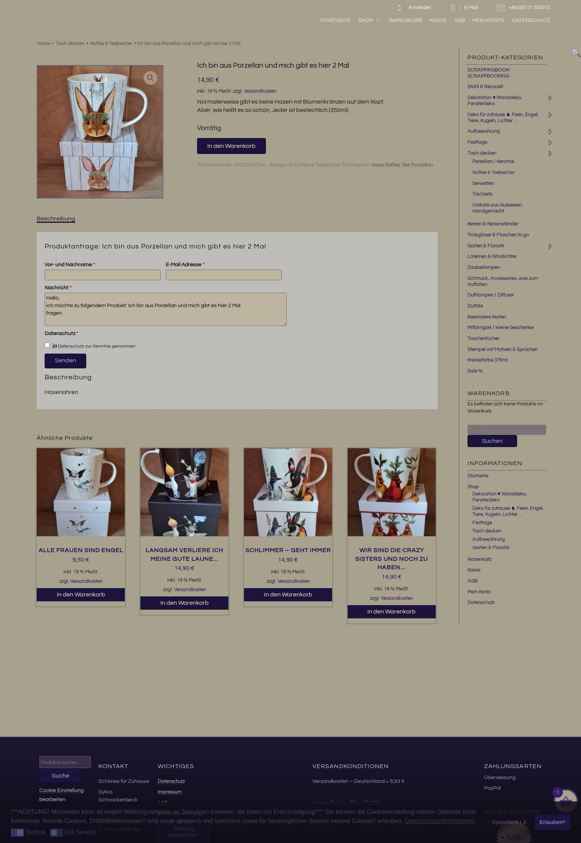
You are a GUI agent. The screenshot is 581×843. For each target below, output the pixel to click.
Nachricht (58, 287)
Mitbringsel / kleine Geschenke (501, 327)
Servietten (483, 183)
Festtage (477, 142)
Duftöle (475, 306)
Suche (60, 776)
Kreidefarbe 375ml (488, 360)
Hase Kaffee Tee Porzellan (402, 165)
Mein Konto (488, 20)
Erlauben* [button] (552, 822)
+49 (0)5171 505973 (524, 8)
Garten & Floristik (486, 245)
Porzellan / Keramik (493, 161)
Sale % (475, 371)
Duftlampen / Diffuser (491, 295)
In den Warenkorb (231, 146)
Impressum (170, 792)
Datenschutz (531, 20)
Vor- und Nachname (70, 264)
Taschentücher (483, 338)
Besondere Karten (487, 317)
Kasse (438, 20)
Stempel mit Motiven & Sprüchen (503, 349)
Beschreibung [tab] (56, 219)
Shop (369, 20)
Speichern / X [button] (509, 822)
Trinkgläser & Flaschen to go (498, 235)
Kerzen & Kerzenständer (493, 224)
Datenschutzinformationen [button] (440, 821)
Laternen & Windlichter (492, 256)
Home (43, 43)
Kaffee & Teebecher (111, 43)
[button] (150, 78)
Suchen (492, 441)
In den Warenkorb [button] (81, 594)
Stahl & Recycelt (485, 86)
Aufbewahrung (484, 131)
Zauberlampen (484, 267)
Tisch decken (70, 43)
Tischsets (482, 194)
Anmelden (412, 8)
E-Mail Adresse (185, 264)
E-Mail (463, 8)
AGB (459, 20)
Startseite (335, 20)
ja (51, 346)
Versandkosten (260, 91)
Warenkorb (405, 20)
